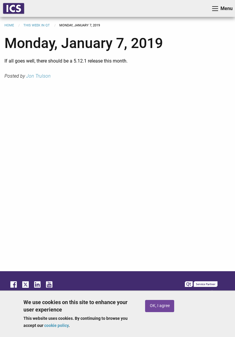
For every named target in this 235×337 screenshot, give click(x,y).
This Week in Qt (36, 25)
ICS (13, 8)
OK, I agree (160, 305)
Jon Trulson (38, 76)
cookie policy (56, 325)
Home (9, 25)
